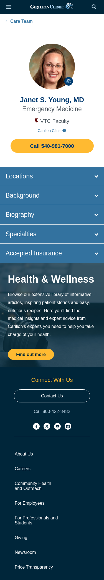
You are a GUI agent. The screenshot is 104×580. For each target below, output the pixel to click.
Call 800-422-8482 (52, 411)
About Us (24, 454)
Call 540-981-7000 (52, 146)
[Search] (95, 7)
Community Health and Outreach (33, 486)
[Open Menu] (9, 7)
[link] (52, 7)
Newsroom (25, 552)
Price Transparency (34, 567)
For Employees (30, 503)
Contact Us (52, 396)
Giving (21, 537)
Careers (23, 468)
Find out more (31, 354)
